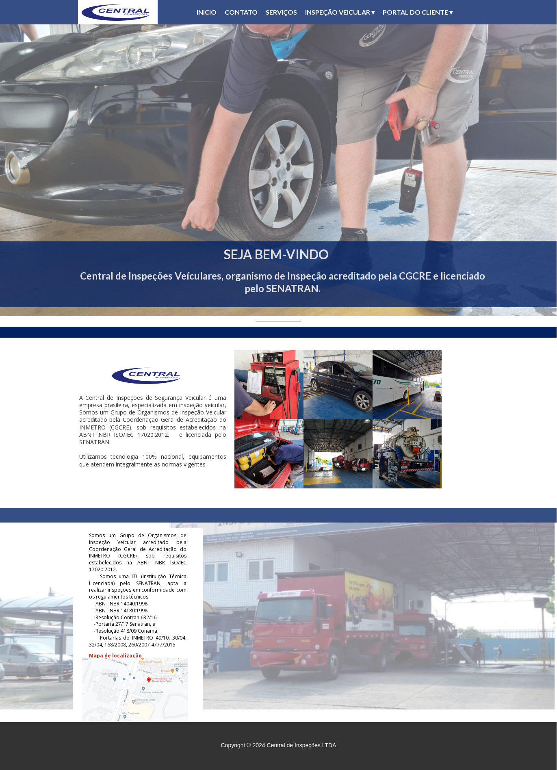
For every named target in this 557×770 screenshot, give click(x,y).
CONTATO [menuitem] (241, 12)
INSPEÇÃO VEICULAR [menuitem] (340, 12)
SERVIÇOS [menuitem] (281, 12)
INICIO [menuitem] (207, 12)
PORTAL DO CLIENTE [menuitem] (418, 12)
